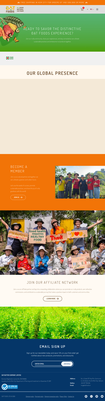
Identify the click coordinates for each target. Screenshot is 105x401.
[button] (92, 9)
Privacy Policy (63, 396)
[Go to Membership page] (52, 2)
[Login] (87, 9)
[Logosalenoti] (10, 385)
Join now (66, 364)
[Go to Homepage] (14, 9)
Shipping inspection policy (52, 396)
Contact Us (71, 396)
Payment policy (39, 396)
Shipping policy (30, 396)
